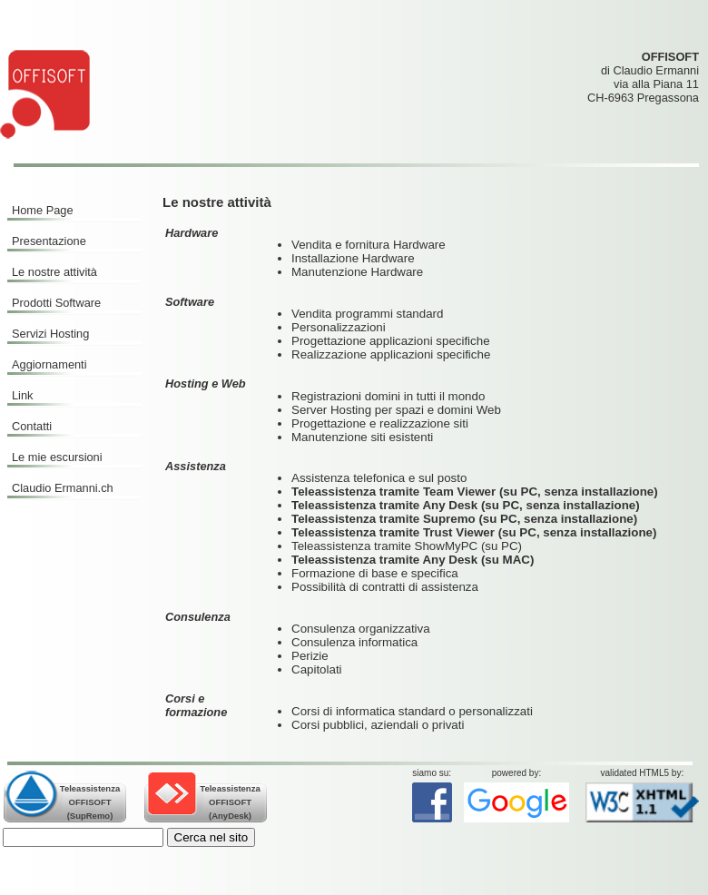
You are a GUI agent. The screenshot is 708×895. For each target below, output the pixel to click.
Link (22, 395)
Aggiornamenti (49, 364)
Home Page (43, 210)
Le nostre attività (54, 272)
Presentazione (49, 241)
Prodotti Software (56, 303)
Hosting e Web (205, 383)
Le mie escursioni (57, 457)
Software (189, 302)
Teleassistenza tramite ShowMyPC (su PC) (406, 546)
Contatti (32, 426)
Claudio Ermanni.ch (62, 488)
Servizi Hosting (50, 333)
